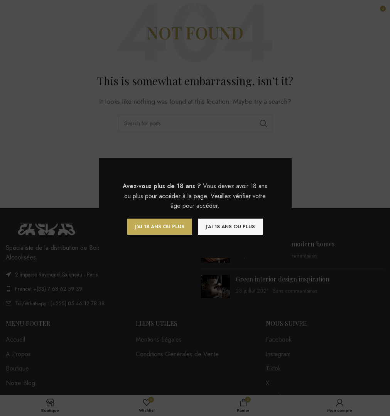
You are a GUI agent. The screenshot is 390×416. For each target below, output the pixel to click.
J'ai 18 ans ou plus (159, 226)
